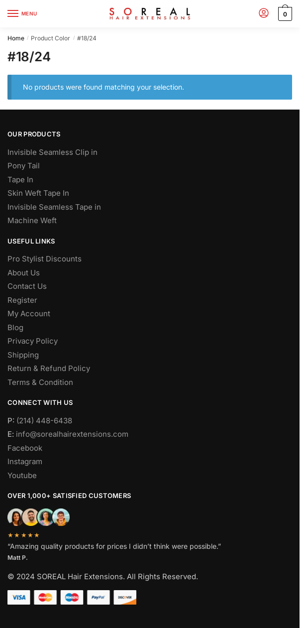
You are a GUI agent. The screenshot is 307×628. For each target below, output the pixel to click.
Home (15, 38)
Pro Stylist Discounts (44, 258)
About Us (23, 272)
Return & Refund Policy (48, 368)
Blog (15, 327)
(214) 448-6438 (44, 420)
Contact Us (27, 286)
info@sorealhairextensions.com (72, 434)
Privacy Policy (32, 341)
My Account (28, 313)
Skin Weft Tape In (38, 193)
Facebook (24, 448)
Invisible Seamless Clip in (52, 152)
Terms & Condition (40, 382)
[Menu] (22, 13)
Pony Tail (23, 165)
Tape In (20, 179)
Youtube (22, 475)
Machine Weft (32, 220)
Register (22, 300)
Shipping (23, 355)
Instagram (24, 461)
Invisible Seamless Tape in (54, 207)
